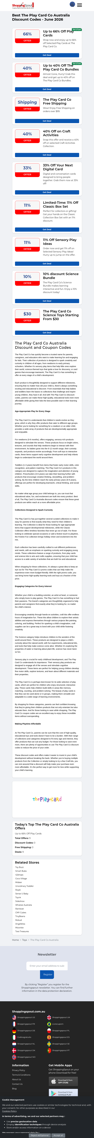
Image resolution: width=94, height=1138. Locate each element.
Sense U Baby (21, 893)
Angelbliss (20, 924)
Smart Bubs (21, 871)
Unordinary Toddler (24, 886)
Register (47, 974)
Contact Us (17, 1084)
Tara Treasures (22, 931)
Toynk (18, 897)
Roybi (18, 890)
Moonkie (19, 927)
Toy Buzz (19, 867)
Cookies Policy (9, 1111)
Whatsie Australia (23, 905)
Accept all (58, 1135)
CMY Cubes (20, 912)
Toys (24, 940)
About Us (16, 1079)
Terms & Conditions (21, 1075)
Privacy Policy (18, 1070)
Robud (18, 920)
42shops (19, 875)
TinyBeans (20, 916)
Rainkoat (19, 909)
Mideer (18, 882)
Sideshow (20, 901)
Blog (14, 1088)
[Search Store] (72, 4)
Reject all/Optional (40, 1135)
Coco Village (21, 878)
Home (15, 940)
